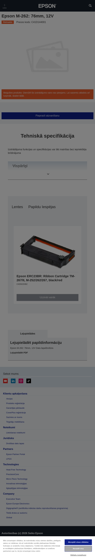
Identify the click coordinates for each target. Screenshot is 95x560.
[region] (47, 548)
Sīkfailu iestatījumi (78, 555)
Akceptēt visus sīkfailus (78, 542)
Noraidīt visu (78, 549)
